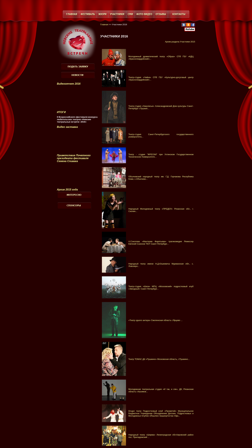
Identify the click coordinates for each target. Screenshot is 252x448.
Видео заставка (67, 127)
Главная (104, 24)
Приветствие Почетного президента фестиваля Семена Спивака (73, 158)
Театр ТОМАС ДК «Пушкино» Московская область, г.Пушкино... (159, 359)
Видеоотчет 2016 (69, 83)
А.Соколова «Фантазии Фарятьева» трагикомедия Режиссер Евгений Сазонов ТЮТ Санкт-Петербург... (161, 242)
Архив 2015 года (67, 189)
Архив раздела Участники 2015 (180, 41)
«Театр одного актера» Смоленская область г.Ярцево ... (155, 320)
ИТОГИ (61, 112)
